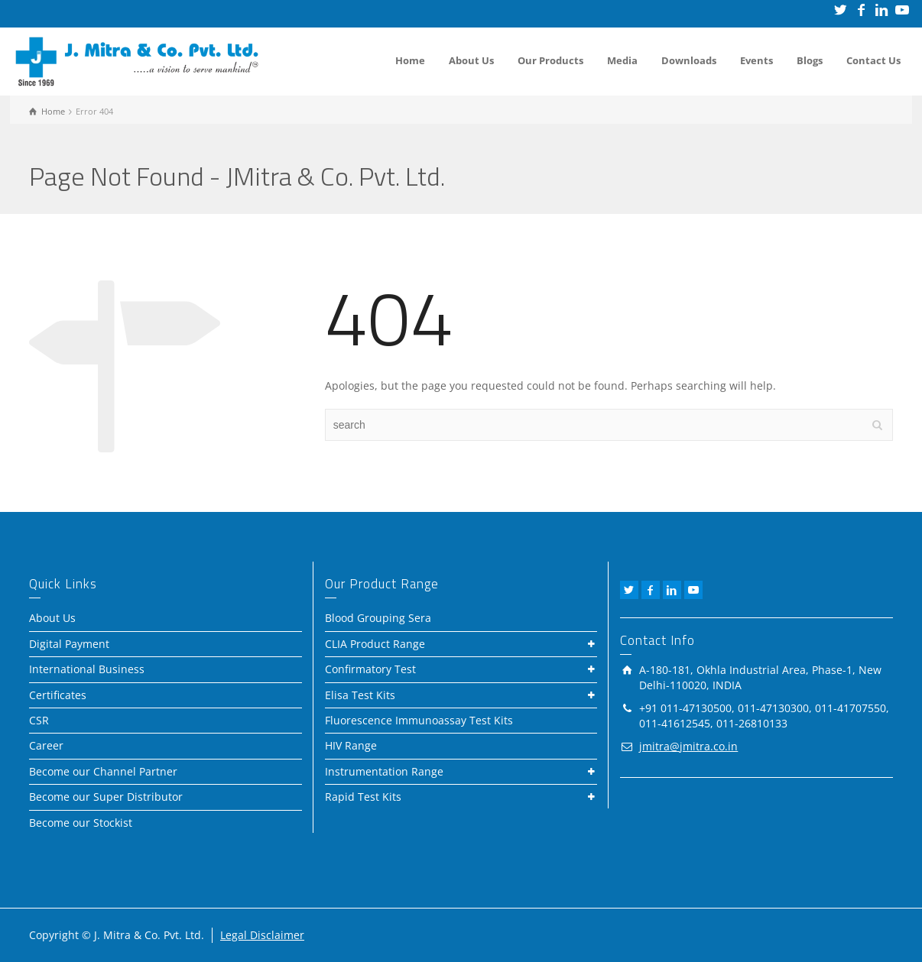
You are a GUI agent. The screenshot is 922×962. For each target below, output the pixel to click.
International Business (86, 669)
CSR (39, 720)
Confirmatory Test (370, 669)
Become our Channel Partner (103, 771)
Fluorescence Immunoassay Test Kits (419, 720)
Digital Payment (69, 643)
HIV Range (351, 745)
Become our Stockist (80, 822)
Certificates (57, 695)
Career (46, 745)
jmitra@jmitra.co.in (688, 746)
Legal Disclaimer (262, 935)
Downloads (688, 60)
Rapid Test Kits (363, 796)
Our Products (550, 60)
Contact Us (873, 60)
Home (410, 60)
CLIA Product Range (375, 643)
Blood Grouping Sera (378, 618)
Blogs (810, 60)
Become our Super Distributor (106, 796)
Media (622, 60)
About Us (471, 60)
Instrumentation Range (384, 771)
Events (756, 60)
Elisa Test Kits (360, 695)
